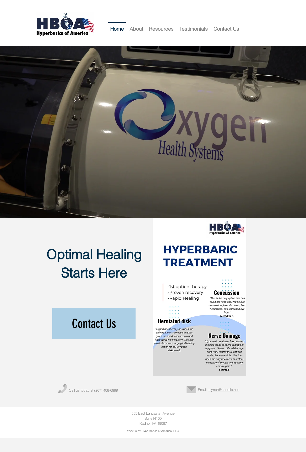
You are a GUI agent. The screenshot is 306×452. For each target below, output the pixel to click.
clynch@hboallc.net (223, 389)
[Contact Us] (94, 323)
